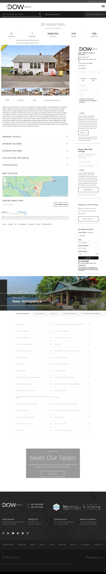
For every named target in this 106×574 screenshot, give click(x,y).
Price (80, 240)
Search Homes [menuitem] (8, 545)
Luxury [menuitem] (51, 545)
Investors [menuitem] (62, 545)
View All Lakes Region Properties (63, 430)
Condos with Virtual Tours (61, 331)
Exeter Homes (20, 364)
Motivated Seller (20, 324)
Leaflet (52, 196)
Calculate (88, 258)
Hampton (31, 224)
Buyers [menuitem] (32, 545)
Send (82, 133)
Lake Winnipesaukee (21, 357)
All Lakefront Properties (60, 364)
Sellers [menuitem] (42, 545)
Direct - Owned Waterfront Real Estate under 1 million (69, 324)
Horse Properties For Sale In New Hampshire (66, 351)
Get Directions (61, 204)
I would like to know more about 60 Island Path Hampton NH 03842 (88, 104)
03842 (38, 224)
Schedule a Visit (93, 80)
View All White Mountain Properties (64, 377)
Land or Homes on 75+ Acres (24, 424)
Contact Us (82, 66)
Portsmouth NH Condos (61, 357)
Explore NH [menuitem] (22, 545)
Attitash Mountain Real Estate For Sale (27, 404)
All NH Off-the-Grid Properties (24, 344)
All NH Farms (58, 344)
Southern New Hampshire (91, 313)
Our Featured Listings (22, 331)
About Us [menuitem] (73, 545)
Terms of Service (82, 140)
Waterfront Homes (21, 370)
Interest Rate (82, 251)
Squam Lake (19, 430)
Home (4, 224)
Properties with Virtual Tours (62, 337)
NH (15, 224)
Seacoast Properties (60, 370)
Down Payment (83, 246)
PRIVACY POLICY (68, 563)
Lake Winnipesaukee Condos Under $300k (66, 404)
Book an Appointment (94, 14)
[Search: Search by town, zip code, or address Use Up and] (19, 14)
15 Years (82, 236)
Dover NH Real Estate (60, 424)
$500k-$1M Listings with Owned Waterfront (28, 377)
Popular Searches (22, 313)
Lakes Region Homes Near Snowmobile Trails (67, 410)
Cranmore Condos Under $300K (25, 417)
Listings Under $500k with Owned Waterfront (67, 384)
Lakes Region (39, 313)
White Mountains (70, 313)
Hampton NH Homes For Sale (24, 351)
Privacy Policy (93, 128)
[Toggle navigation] (103, 6)
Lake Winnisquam (59, 417)
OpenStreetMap (59, 196)
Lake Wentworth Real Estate (23, 384)
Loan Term (81, 232)
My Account (102, 1)
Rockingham (22, 224)
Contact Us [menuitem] (98, 545)
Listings (10, 224)
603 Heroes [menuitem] (86, 545)
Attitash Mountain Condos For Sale (26, 390)
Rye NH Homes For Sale (22, 410)
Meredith (56, 397)
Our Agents (82, 68)
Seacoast (54, 313)
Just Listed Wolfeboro (60, 390)
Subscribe (87, 190)
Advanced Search (54, 14)
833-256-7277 (93, 1)
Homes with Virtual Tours (23, 337)
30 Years (89, 232)
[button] (40, 14)
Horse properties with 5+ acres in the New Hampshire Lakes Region (33, 397)
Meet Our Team (53, 474)
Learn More (87, 219)
